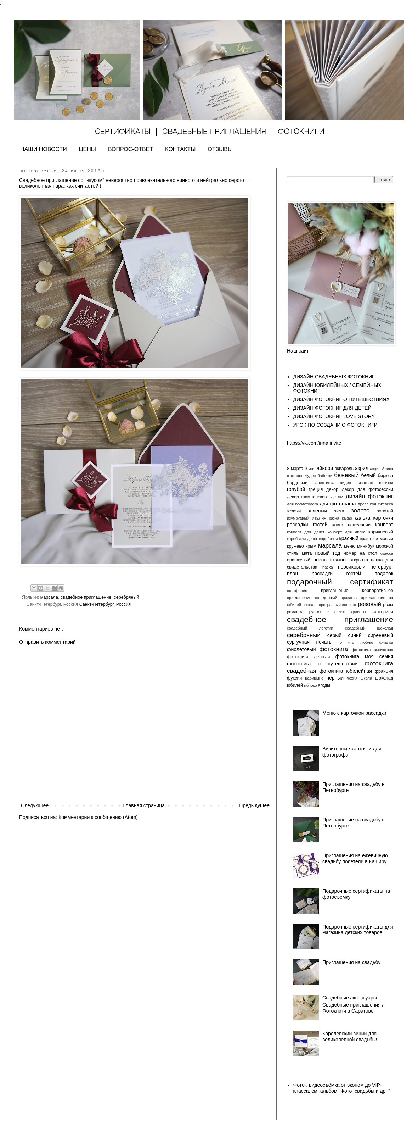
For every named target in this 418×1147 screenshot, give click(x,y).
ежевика (385, 504)
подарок (383, 573)
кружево (295, 546)
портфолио (297, 590)
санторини (382, 611)
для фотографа (338, 503)
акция (375, 468)
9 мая (310, 468)
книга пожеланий (351, 524)
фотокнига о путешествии (322, 663)
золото (360, 510)
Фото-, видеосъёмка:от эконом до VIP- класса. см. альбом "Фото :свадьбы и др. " (341, 1088)
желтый (294, 511)
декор (332, 489)
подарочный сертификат (340, 581)
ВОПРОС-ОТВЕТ (130, 149)
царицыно (314, 678)
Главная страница (144, 805)
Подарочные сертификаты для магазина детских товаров (357, 930)
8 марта (295, 468)
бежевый (346, 475)
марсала (49, 597)
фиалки (386, 642)
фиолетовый (301, 649)
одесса (386, 553)
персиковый (351, 567)
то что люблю (355, 642)
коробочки (328, 539)
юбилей (295, 685)
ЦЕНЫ (87, 149)
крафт (365, 539)
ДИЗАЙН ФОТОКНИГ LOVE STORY (334, 416)
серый (334, 635)
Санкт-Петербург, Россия (105, 604)
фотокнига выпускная (372, 650)
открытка (358, 560)
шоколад (384, 678)
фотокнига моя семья (364, 656)
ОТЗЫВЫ (220, 149)
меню (349, 546)
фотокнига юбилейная (345, 671)
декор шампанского (307, 496)
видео (345, 483)
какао (347, 518)
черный (335, 678)
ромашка (295, 612)
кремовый (383, 538)
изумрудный (298, 518)
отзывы (337, 560)
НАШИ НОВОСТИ (43, 149)
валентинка (323, 483)
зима (339, 511)
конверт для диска (347, 532)
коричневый (380, 532)
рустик (315, 612)
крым (311, 546)
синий (354, 635)
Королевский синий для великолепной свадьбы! (349, 1036)
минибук (365, 546)
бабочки (324, 475)
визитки (386, 483)
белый (368, 475)
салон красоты (350, 612)
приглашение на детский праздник (322, 597)
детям (337, 496)
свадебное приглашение (86, 597)
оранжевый (298, 560)
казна (334, 518)
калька (362, 518)
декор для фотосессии (367, 489)
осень (320, 560)
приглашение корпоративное (357, 590)
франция (384, 671)
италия (319, 518)
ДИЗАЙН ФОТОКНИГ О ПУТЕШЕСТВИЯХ (341, 399)
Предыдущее (254, 805)
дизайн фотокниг (369, 496)
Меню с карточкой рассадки (354, 713)
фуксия (294, 678)
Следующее (35, 805)
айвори (325, 468)
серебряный (126, 597)
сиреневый (380, 635)
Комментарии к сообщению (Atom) (98, 817)
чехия (352, 678)
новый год (327, 553)
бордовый (297, 482)
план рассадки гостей (324, 573)
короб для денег (302, 539)
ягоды (324, 685)
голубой (296, 489)
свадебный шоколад (369, 628)
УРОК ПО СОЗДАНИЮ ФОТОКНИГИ (335, 425)
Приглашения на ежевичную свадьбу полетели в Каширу (355, 858)
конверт (384, 524)
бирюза (385, 475)
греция (316, 489)
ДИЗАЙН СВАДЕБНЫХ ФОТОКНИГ (334, 376)
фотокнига (333, 649)
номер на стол (360, 553)
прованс (310, 605)
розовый (369, 604)
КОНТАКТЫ (180, 149)
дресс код (367, 504)
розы (388, 604)
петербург (382, 567)
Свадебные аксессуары (349, 998)
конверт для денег (305, 532)
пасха (327, 567)
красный (348, 538)
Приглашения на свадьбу (351, 962)
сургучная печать (309, 642)
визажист (365, 483)
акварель (344, 468)
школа (366, 678)
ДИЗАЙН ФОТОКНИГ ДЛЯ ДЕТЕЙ (332, 408)
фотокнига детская (308, 656)
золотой (385, 511)
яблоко (310, 685)
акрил (361, 468)
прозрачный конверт (337, 605)
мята (307, 553)
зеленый (317, 511)
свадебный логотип (310, 628)
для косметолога (302, 504)
